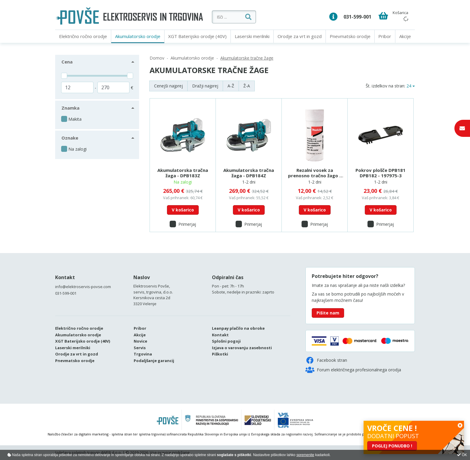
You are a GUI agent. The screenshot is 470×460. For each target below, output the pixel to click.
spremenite (305, 455)
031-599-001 (357, 16)
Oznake (69, 138)
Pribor (384, 36)
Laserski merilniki (252, 36)
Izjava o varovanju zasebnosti (242, 347)
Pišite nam (328, 313)
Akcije (405, 36)
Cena (67, 62)
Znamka (70, 108)
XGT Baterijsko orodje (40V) (197, 36)
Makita (75, 119)
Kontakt (65, 277)
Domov (157, 58)
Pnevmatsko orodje (350, 36)
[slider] (64, 76)
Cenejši (168, 86)
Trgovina (143, 354)
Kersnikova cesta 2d (151, 297)
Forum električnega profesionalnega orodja (353, 369)
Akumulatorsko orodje (137, 36)
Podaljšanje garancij (154, 360)
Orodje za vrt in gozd (300, 36)
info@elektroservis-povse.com (83, 286)
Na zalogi (77, 149)
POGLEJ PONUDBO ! (392, 446)
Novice (140, 341)
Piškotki (220, 354)
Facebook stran (326, 360)
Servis (140, 347)
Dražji (205, 86)
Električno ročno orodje (83, 36)
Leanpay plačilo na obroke (238, 328)
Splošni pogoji (226, 341)
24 (408, 86)
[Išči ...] (258, 16)
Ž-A (246, 86)
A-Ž (231, 86)
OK (462, 455)
